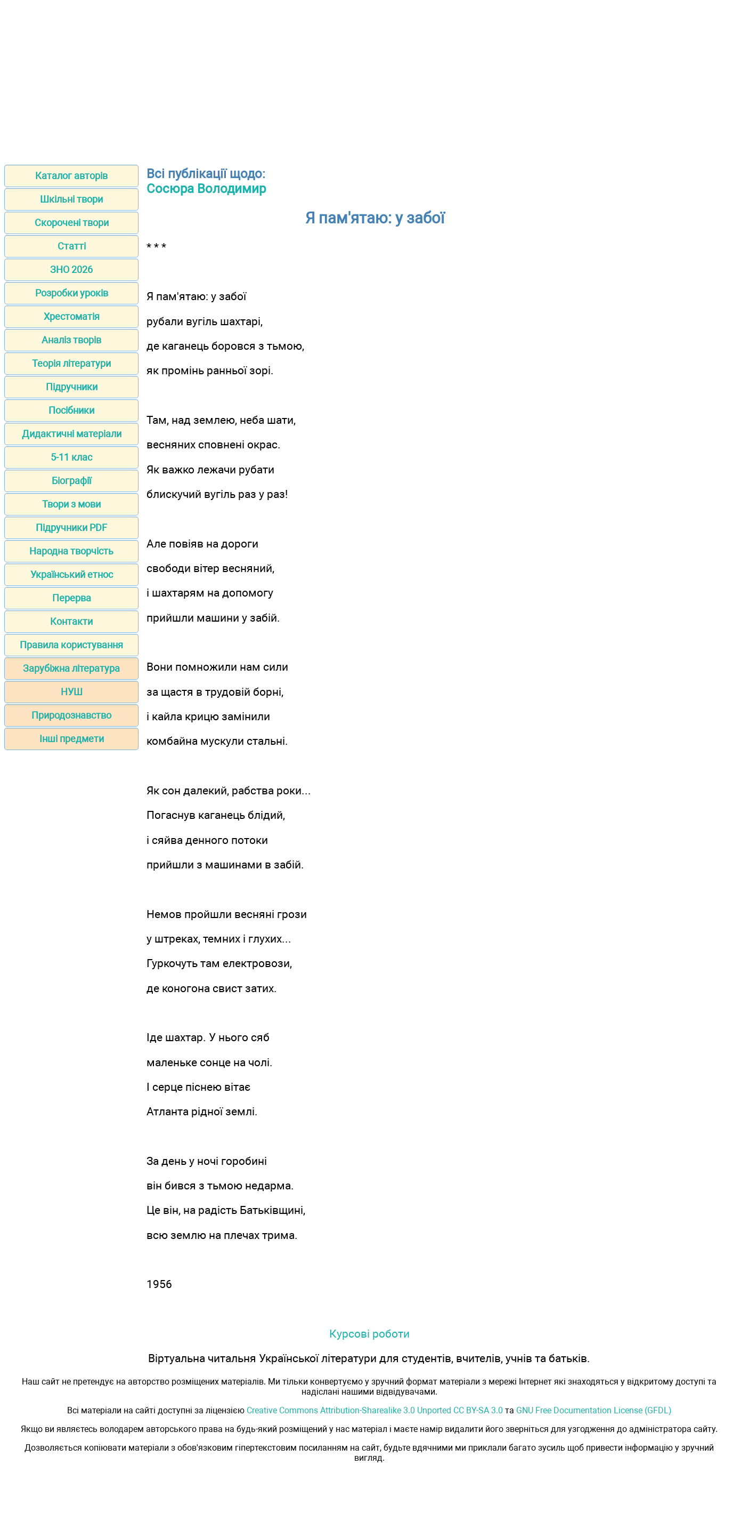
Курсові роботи (369, 1333)
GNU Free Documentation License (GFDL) (594, 1410)
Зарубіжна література (71, 668)
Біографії (71, 480)
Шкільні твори (71, 199)
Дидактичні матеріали (71, 433)
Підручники (71, 386)
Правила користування (71, 644)
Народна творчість (71, 551)
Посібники (71, 410)
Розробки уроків (71, 293)
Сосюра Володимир (206, 188)
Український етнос (71, 574)
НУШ (72, 691)
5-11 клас (71, 457)
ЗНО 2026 (71, 269)
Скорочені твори (72, 222)
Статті (72, 246)
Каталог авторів (71, 175)
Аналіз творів (71, 339)
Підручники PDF (71, 527)
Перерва (71, 597)
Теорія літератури (71, 363)
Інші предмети (71, 738)
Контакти (71, 621)
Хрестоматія (72, 316)
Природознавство (71, 715)
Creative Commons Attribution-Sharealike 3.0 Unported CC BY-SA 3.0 (375, 1410)
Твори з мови (71, 504)
